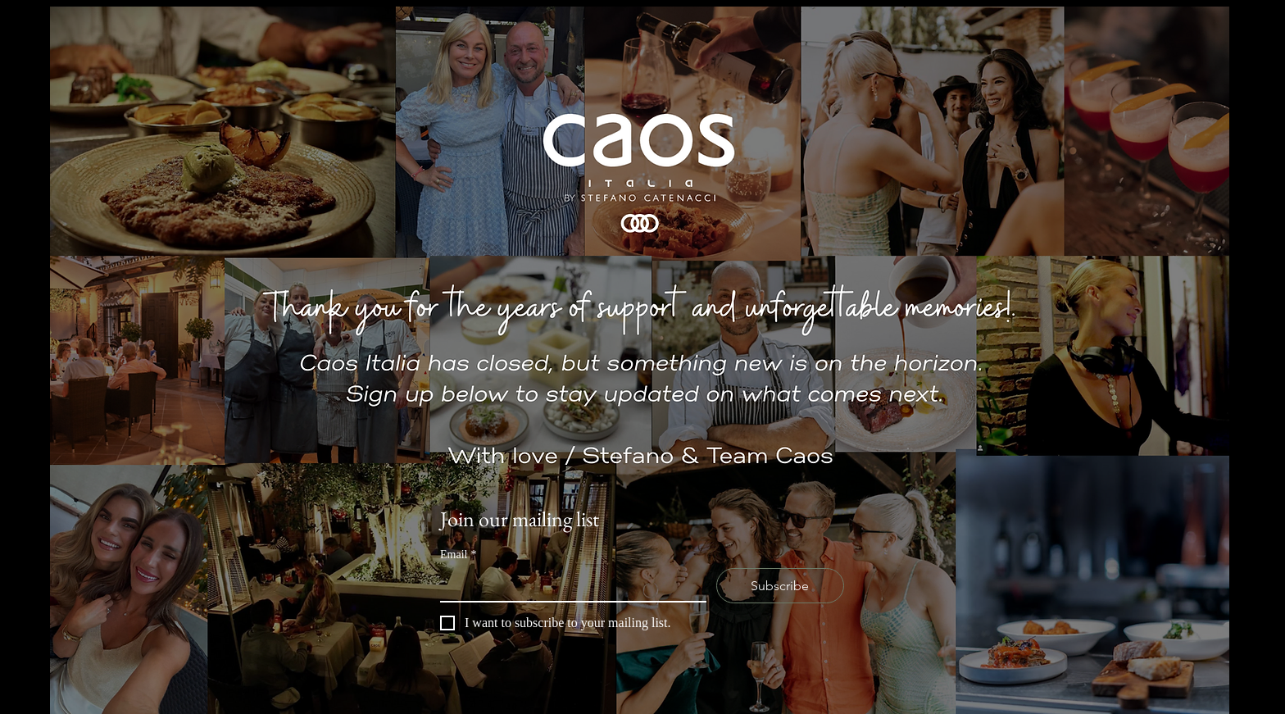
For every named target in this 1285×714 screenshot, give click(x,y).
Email (458, 555)
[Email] (568, 584)
